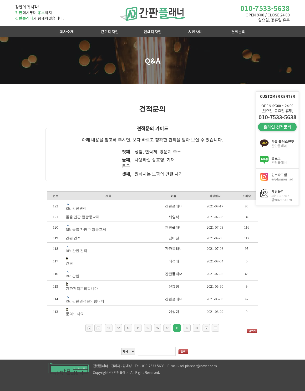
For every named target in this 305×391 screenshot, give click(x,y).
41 (108, 328)
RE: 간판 (72, 276)
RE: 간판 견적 (76, 251)
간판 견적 (73, 238)
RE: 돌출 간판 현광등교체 (86, 229)
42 (118, 328)
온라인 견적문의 (277, 127)
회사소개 (67, 31)
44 (138, 328)
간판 (69, 263)
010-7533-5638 (265, 8)
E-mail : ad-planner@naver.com (192, 365)
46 (157, 328)
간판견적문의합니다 (82, 289)
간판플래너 (152, 13)
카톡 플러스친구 (283, 143)
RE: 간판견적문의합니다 (85, 301)
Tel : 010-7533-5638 (149, 365)
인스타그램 (283, 176)
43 (128, 328)
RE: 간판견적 (76, 208)
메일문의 (283, 195)
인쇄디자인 (153, 31)
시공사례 (195, 31)
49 (186, 328)
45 (147, 328)
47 (167, 328)
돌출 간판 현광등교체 (83, 217)
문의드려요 (75, 314)
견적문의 (238, 31)
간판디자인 (110, 31)
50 (196, 328)
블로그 (283, 160)
